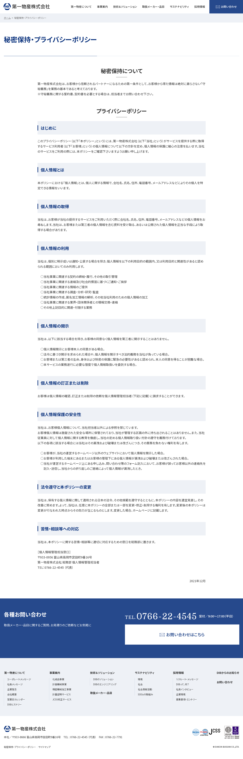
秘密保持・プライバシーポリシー (20, 747)
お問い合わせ (226, 7)
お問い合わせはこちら (182, 634)
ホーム (7, 17)
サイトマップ (44, 747)
